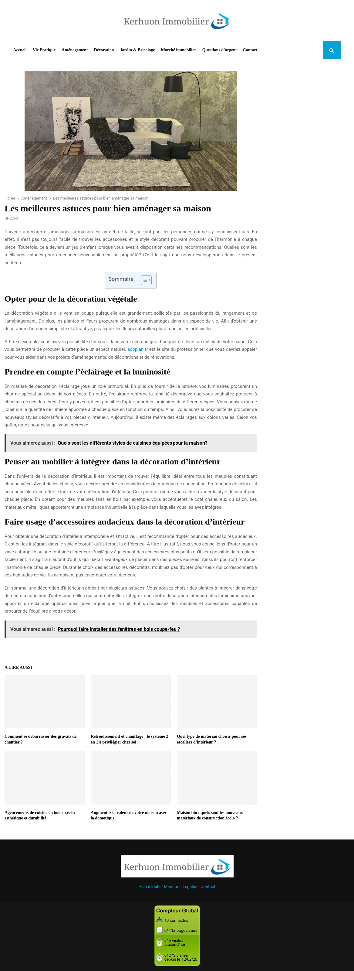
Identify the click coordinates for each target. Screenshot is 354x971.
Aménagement (75, 50)
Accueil (20, 50)
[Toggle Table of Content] (143, 280)
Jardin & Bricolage (137, 50)
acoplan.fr (137, 349)
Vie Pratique (44, 50)
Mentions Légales (180, 886)
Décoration (104, 50)
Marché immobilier (178, 50)
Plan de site (149, 886)
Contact (250, 50)
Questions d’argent (219, 50)
